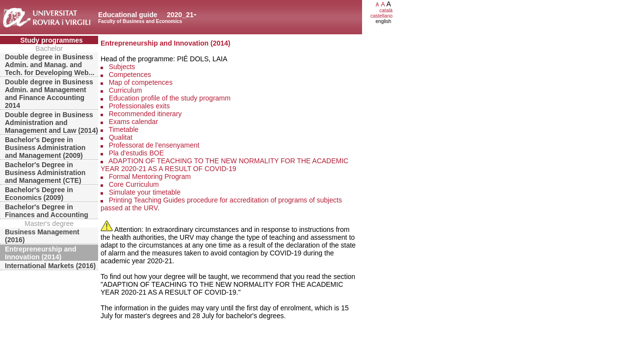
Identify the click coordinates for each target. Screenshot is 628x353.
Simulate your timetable (145, 192)
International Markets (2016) (50, 266)
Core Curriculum (134, 184)
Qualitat (120, 137)
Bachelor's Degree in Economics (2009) (39, 194)
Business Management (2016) (42, 236)
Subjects (122, 67)
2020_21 (180, 15)
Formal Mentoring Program (150, 176)
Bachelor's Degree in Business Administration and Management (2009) (45, 147)
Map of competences (141, 82)
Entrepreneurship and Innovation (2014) (40, 253)
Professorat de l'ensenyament (154, 145)
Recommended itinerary (145, 114)
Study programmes (51, 40)
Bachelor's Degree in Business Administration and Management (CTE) (45, 172)
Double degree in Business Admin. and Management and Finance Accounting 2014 (49, 93)
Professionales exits (139, 106)
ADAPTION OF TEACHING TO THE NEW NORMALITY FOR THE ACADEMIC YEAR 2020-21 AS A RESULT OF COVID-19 (224, 165)
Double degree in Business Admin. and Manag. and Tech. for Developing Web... (49, 64)
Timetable (123, 129)
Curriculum (125, 90)
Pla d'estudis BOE (136, 153)
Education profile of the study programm (170, 98)
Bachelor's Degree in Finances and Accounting (46, 211)
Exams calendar (133, 122)
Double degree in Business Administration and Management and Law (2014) (51, 122)
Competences (130, 74)
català (385, 10)
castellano (381, 16)
